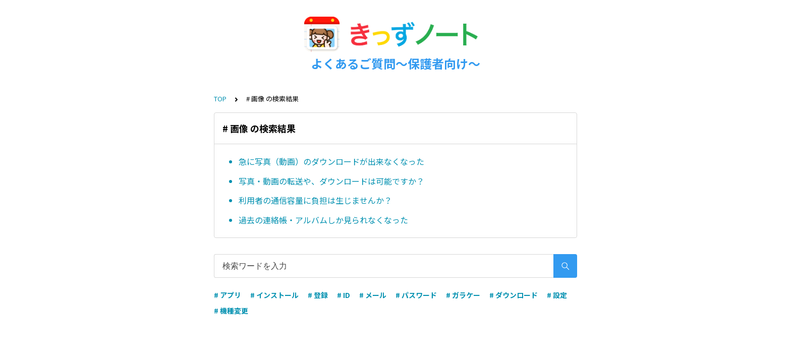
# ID (343, 295)
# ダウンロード (513, 295)
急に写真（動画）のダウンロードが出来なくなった (331, 161)
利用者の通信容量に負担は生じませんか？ (315, 200)
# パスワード (416, 295)
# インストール (274, 295)
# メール (372, 295)
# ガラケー (463, 295)
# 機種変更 (231, 311)
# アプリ (227, 295)
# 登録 (318, 295)
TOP (220, 98)
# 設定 (557, 295)
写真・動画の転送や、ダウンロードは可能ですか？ (331, 181)
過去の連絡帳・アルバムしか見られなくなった (323, 220)
